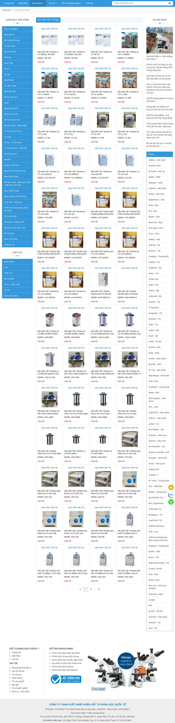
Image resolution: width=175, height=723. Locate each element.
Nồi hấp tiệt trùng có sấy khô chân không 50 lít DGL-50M (102, 373)
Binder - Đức (154, 216)
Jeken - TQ (153, 273)
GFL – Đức (153, 407)
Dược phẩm (9, 261)
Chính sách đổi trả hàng (62, 666)
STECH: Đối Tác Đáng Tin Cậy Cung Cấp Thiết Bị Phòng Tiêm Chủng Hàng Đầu (159, 67)
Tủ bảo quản (9, 46)
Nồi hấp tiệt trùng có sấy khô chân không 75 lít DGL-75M (129, 373)
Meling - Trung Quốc (158, 492)
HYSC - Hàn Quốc (157, 463)
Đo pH (7, 68)
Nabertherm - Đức (157, 200)
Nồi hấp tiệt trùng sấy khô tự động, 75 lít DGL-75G (49, 573)
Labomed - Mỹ (155, 296)
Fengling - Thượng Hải (159, 256)
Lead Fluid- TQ (155, 520)
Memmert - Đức (156, 222)
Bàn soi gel (9, 233)
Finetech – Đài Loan (157, 435)
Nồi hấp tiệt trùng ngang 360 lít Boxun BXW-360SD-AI (101, 293)
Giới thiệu (23, 3)
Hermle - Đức (155, 347)
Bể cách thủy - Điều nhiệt (15, 125)
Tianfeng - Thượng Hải (159, 546)
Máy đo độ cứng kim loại (15, 171)
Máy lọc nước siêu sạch (14, 227)
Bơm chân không (11, 191)
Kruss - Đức (154, 233)
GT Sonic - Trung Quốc (159, 480)
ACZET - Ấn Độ (156, 611)
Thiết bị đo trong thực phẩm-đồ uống (16, 209)
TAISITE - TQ (154, 622)
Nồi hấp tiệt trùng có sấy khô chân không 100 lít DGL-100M (48, 413)
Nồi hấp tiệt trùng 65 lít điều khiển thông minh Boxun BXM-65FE (74, 333)
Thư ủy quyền (18, 681)
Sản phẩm (38, 3)
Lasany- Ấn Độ (155, 568)
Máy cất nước (10, 51)
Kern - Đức (153, 574)
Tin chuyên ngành (20, 688)
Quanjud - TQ (155, 319)
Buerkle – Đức (155, 364)
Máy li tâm (8, 63)
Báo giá (15, 685)
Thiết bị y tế (9, 244)
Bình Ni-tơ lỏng (11, 239)
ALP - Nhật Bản (155, 486)
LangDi (152, 600)
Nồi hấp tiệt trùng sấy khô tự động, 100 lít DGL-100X (129, 573)
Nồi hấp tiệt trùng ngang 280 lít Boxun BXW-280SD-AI (128, 293)
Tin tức (52, 3)
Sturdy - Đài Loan (156, 194)
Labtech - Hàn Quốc (158, 188)
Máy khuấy (9, 80)
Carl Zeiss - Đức (156, 228)
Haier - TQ (153, 324)
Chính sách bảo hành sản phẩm (66, 653)
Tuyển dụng (17, 678)
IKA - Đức (153, 211)
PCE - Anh (153, 532)
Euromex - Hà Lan (157, 171)
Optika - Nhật (154, 177)
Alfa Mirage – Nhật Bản (159, 375)
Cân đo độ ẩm (18, 671)
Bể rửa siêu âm (11, 97)
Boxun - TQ (154, 557)
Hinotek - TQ (154, 302)
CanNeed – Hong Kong (159, 387)
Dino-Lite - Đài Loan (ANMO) (157, 587)
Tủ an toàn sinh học (13, 131)
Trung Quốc (154, 307)
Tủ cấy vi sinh (10, 86)
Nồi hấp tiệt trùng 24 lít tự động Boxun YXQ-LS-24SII (102, 333)
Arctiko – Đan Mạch (157, 358)
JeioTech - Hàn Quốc (158, 617)
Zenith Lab (153, 279)
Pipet (6, 103)
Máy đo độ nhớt (11, 114)
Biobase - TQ (154, 251)
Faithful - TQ (154, 262)
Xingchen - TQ (155, 268)
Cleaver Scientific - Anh (159, 452)
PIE (150, 605)
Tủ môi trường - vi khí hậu (15, 148)
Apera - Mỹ (153, 285)
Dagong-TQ (154, 469)
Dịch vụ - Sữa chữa (20, 691)
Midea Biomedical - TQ (159, 563)
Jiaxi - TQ (153, 628)
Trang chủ (9, 3)
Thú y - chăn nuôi (12, 284)
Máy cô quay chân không (15, 196)
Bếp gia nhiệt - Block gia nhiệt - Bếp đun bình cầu (17, 183)
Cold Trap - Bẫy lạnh (13, 202)
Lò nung (7, 137)
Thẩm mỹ (8, 273)
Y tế (5, 267)
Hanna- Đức (154, 580)
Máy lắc (7, 159)
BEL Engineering (156, 503)
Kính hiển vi (9, 34)
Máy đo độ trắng (11, 176)
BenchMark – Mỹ (156, 429)
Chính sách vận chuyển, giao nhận (67, 660)
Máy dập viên (10, 91)
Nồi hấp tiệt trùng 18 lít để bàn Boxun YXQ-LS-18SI (48, 373)
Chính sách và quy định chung (65, 656)
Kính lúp (7, 57)
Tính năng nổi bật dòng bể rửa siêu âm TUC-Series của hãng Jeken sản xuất (159, 135)
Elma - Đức (154, 205)
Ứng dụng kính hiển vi (21, 668)
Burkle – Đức (154, 551)
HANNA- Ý (153, 475)
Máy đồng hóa (10, 154)
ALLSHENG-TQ (156, 497)
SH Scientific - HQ (157, 446)
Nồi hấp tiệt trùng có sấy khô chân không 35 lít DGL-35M (76, 373)
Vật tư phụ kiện (11, 296)
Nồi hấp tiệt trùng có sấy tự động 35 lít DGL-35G (102, 573)
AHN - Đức (153, 381)
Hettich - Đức (154, 239)
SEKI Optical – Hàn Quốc (157, 399)
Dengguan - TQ (155, 515)
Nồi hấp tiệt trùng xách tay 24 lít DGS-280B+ (100, 413)
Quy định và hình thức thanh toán (67, 663)
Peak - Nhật (154, 353)
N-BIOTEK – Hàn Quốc (159, 412)
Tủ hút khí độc (10, 216)
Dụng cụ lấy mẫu (11, 165)
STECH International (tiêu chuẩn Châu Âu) (158, 538)
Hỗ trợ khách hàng (71, 3)
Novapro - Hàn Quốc (158, 458)
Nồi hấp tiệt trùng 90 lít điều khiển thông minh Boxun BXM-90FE (48, 333)
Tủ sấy (7, 74)
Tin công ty (17, 674)
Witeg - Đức (154, 392)
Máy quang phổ (11, 108)
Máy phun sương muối (14, 222)
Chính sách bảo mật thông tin (65, 670)
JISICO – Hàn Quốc (157, 418)
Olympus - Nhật (155, 183)
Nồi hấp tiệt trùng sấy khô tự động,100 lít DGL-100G (129, 533)
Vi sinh (7, 290)
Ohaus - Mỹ (154, 290)
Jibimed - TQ (154, 245)
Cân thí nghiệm (11, 29)
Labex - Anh (154, 330)
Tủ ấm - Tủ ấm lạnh (13, 142)
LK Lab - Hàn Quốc (157, 370)
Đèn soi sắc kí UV (12, 120)
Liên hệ (89, 3)
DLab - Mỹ (153, 336)
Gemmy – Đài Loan (157, 441)
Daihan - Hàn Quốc (157, 160)
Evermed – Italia (156, 594)
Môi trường (9, 279)
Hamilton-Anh (155, 165)
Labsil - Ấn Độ (155, 341)
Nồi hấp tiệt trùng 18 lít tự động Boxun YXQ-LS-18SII (129, 333)
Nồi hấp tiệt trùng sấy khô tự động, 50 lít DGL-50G (76, 573)
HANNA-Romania (156, 526)
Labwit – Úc (154, 424)
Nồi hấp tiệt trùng (48, 20)
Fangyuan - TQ (155, 313)
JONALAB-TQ (155, 509)
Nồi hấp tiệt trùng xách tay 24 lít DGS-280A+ (127, 413)
